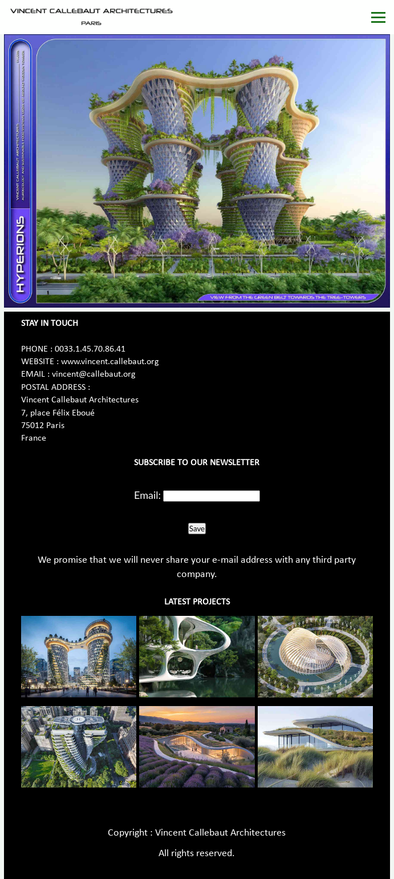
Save (197, 528)
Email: (147, 495)
